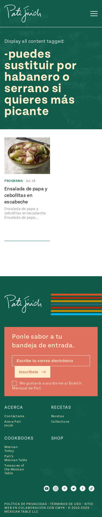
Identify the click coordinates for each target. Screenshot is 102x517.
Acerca (13, 407)
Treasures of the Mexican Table (14, 469)
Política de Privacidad (25, 504)
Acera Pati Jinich (12, 423)
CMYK (60, 508)
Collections (60, 421)
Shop (57, 438)
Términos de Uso (65, 504)
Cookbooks (18, 438)
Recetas (61, 407)
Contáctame (14, 416)
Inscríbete (32, 372)
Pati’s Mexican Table (15, 458)
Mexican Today (11, 449)
